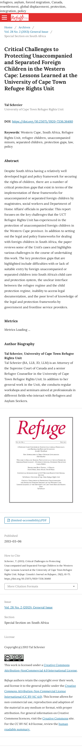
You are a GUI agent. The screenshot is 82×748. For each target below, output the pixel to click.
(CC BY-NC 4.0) (40, 691)
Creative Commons (55, 718)
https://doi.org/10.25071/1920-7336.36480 (42, 121)
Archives (24, 27)
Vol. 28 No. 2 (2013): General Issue (26, 32)
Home (8, 27)
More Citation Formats (22, 586)
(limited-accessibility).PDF (28, 520)
